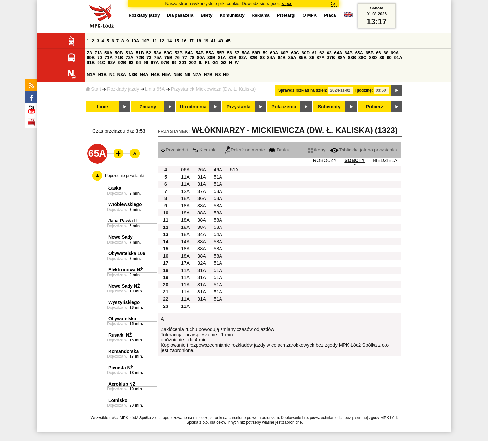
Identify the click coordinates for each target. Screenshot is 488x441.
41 (213, 41)
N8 (218, 74)
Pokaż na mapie (244, 149)
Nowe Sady (120, 237)
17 (191, 41)
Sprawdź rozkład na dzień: (302, 90)
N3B (133, 74)
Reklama (261, 15)
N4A (144, 74)
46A (218, 169)
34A (201, 234)
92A (111, 62)
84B (281, 57)
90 (389, 57)
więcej (288, 3)
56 (229, 52)
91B (91, 62)
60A (274, 52)
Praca (330, 15)
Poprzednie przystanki (124, 175)
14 (169, 41)
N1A (91, 74)
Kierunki (204, 149)
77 (184, 57)
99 (174, 62)
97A (155, 62)
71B (119, 57)
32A (201, 263)
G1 (215, 62)
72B (140, 57)
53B (178, 52)
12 (162, 41)
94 (138, 62)
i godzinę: (364, 90)
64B (348, 52)
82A (243, 57)
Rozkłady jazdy (123, 89)
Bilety (206, 15)
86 (311, 57)
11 (154, 41)
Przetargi (286, 15)
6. (200, 62)
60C (295, 52)
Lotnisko (117, 400)
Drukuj (279, 149)
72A (129, 57)
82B (253, 57)
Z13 (98, 52)
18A (185, 198)
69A (395, 52)
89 (381, 57)
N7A (197, 74)
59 (265, 52)
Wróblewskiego (125, 204)
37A (201, 191)
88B (352, 57)
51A (129, 52)
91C (101, 62)
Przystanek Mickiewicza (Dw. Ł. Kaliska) (213, 89)
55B (220, 52)
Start (93, 89)
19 (206, 41)
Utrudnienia (193, 106)
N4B (155, 74)
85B (303, 57)
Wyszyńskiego (124, 302)
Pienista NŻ (120, 367)
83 (262, 57)
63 (329, 52)
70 (99, 57)
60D (306, 52)
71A (109, 57)
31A (201, 177)
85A (292, 57)
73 (148, 57)
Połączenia (283, 106)
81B (232, 57)
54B (200, 52)
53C (168, 52)
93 (131, 62)
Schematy (329, 106)
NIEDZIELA (385, 160)
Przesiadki (174, 149)
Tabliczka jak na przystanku (363, 149)
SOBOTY (354, 160)
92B (122, 62)
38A (201, 205)
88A (341, 57)
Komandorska (123, 351)
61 (314, 52)
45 (228, 41)
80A (201, 57)
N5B (177, 74)
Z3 (89, 52)
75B (168, 57)
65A (359, 52)
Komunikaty (232, 15)
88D (373, 57)
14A (185, 241)
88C (362, 57)
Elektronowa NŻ (125, 269)
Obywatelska (122, 318)
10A (135, 41)
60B (284, 52)
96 (146, 62)
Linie (102, 106)
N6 (187, 74)
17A (185, 263)
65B (370, 52)
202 (192, 62)
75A (158, 57)
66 (378, 52)
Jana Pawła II (122, 220)
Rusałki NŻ (120, 335)
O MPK (310, 15)
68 (385, 52)
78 (192, 57)
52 (148, 52)
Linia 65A (155, 89)
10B (145, 41)
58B (256, 52)
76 (177, 57)
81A (222, 57)
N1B (102, 74)
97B (165, 62)
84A (271, 57)
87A (320, 57)
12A (185, 191)
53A (157, 52)
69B (91, 57)
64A (338, 52)
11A (185, 177)
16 (184, 41)
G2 (224, 62)
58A (246, 52)
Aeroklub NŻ (121, 383)
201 (182, 62)
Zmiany (147, 106)
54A (189, 52)
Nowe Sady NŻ (124, 286)
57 (237, 52)
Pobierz (374, 106)
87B (331, 57)
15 (176, 41)
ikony (316, 149)
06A (185, 169)
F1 (207, 62)
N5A (166, 74)
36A (201, 198)
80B (211, 57)
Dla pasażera (180, 15)
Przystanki (238, 106)
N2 (112, 74)
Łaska (114, 188)
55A (210, 52)
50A (108, 52)
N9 (226, 74)
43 (220, 41)
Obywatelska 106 (126, 253)
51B (140, 52)
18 (198, 41)
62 (321, 52)
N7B (208, 74)
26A (201, 169)
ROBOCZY (325, 160)
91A (398, 57)
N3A (121, 74)
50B (119, 52)
